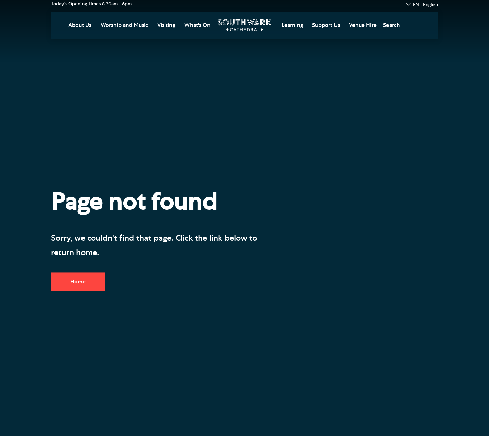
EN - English (425, 4)
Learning (292, 25)
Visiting (166, 25)
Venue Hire (363, 25)
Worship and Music (124, 25)
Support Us (326, 25)
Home (78, 281)
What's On (197, 25)
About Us (79, 25)
